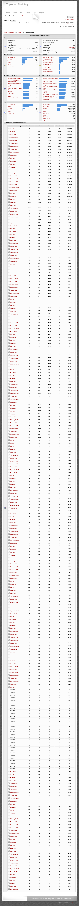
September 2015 (13, 505)
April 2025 (11, 167)
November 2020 (13, 322)
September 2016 (13, 469)
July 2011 (11, 652)
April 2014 (11, 555)
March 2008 (12, 851)
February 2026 (13, 137)
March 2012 (12, 628)
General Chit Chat (47, 59)
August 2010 (12, 684)
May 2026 (11, 129)
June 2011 (12, 655)
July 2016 (11, 475)
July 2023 (11, 228)
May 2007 (11, 880)
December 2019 (13, 355)
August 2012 (12, 614)
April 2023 (11, 237)
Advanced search (70, 19)
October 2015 (12, 502)
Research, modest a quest (14, 83)
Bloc (41, 898)
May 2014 (11, 552)
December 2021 (13, 284)
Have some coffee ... (48, 81)
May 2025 (11, 164)
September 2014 (13, 540)
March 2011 (12, 663)
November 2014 (13, 534)
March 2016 (12, 487)
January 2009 (12, 821)
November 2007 (13, 863)
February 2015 (13, 525)
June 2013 (12, 584)
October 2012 (12, 608)
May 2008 (11, 845)
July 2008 (11, 839)
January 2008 (12, 857)
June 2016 (12, 478)
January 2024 (12, 211)
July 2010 (11, 687)
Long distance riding (48, 62)
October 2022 (12, 255)
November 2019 (13, 358)
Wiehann (10, 59)
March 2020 (12, 346)
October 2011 (12, 643)
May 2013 (11, 587)
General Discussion (47, 64)
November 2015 (13, 499)
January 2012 (12, 634)
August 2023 (12, 226)
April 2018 (11, 414)
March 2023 (12, 240)
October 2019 (12, 361)
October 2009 (12, 795)
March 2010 (12, 780)
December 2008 (13, 824)
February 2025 (13, 173)
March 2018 (12, 417)
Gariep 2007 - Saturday (48, 96)
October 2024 (12, 184)
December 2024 (13, 179)
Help (21, 12)
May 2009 (11, 810)
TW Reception (11, 60)
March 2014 (12, 558)
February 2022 (13, 278)
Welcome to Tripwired (48, 57)
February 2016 (13, 490)
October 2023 (12, 220)
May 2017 (11, 446)
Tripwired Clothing (17, 4)
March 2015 (12, 522)
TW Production (11, 57)
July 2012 (11, 616)
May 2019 (11, 375)
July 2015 (11, 511)
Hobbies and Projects (48, 71)
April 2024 (11, 202)
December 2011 (13, 637)
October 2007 (12, 866)
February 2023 (13, 243)
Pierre (9, 64)
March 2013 (12, 593)
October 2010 (12, 678)
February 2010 (13, 783)
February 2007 (13, 889)
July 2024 (11, 193)
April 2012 (11, 625)
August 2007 (12, 871)
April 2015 (11, 519)
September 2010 (13, 681)
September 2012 (13, 611)
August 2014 (12, 543)
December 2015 (13, 496)
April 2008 (11, 848)
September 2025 (13, 152)
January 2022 (12, 281)
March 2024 (12, 205)
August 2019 (12, 367)
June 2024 (12, 196)
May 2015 (11, 517)
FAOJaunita (45, 116)
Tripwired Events (47, 69)
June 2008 (12, 842)
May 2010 (11, 774)
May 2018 (11, 411)
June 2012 (12, 619)
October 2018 (12, 396)
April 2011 (11, 661)
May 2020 (11, 340)
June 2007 (12, 877)
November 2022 (13, 252)
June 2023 (12, 231)
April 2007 (11, 883)
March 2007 (12, 886)
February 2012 (13, 631)
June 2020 (12, 337)
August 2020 (12, 331)
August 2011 (12, 649)
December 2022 (13, 249)
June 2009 (12, 807)
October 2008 (12, 830)
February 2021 (13, 314)
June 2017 (12, 443)
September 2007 (13, 869)
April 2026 (11, 131)
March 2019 (12, 381)
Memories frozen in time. (49, 60)
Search (28, 12)
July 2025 (11, 158)
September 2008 (13, 833)
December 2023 (13, 214)
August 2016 (12, 472)
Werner (44, 115)
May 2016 (11, 481)
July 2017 (11, 440)
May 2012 (11, 622)
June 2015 (12, 514)
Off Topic (45, 66)
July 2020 (11, 334)
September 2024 (13, 187)
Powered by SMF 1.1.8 (48, 898)
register (22, 15)
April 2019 (11, 378)
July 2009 (11, 804)
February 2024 (13, 208)
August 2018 (12, 402)
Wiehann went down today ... (15, 78)
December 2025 (13, 143)
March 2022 (12, 275)
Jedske (9, 62)
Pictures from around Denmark (50, 94)
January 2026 (12, 140)
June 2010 (12, 771)
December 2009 (13, 789)
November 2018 (13, 393)
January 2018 (12, 422)
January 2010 (12, 786)
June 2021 (12, 302)
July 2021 (11, 299)
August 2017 (12, 437)
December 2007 (13, 860)
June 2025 (12, 161)
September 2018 (13, 399)
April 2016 (11, 484)
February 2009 (13, 819)
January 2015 (12, 528)
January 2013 (12, 599)
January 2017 (12, 458)
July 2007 (11, 874)
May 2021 (11, 305)
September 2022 (13, 258)
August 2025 (12, 155)
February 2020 (13, 349)
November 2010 (13, 675)
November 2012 (13, 605)
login (18, 15)
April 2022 (11, 273)
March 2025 (12, 170)
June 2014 (12, 549)
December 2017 (13, 425)
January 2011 (12, 669)
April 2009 (11, 813)
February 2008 (13, 854)
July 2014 (11, 546)
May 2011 (11, 658)
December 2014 (13, 531)
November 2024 (13, 181)
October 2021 (12, 290)
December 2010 (13, 672)
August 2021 (12, 296)
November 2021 (13, 287)
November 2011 (13, 640)
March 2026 (12, 134)
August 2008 (12, 836)
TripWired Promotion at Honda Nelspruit (13, 81)
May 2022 (11, 270)
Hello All (10, 91)
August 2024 (12, 190)
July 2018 (11, 405)
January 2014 (12, 564)
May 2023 (11, 234)
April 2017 (11, 449)
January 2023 (12, 246)
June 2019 (12, 372)
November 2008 (13, 827)
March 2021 (12, 311)
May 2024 (11, 199)
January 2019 (12, 387)
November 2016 (13, 464)
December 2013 (13, 567)
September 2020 (13, 328)
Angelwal (45, 120)
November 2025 (13, 146)
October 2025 (12, 149)
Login (34, 12)
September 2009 (13, 798)
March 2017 (12, 452)
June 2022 (12, 267)
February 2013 (13, 596)
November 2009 (13, 792)
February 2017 (13, 455)
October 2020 (12, 325)
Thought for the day (12, 85)
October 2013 (12, 572)
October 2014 (12, 537)
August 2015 (12, 508)
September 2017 (13, 434)
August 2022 (12, 261)
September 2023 (13, 223)
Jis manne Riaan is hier (13, 98)
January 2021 (12, 317)
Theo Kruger (70, 24)
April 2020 (11, 343)
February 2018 (13, 419)
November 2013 (13, 569)
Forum (15, 12)
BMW (44, 73)
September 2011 (13, 646)
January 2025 (12, 176)
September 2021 (13, 293)
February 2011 (13, 666)
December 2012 (13, 602)
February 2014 (13, 561)
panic (73, 902)
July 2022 (11, 264)
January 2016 (12, 493)
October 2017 (12, 431)
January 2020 (12, 352)
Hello (9, 86)
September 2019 (13, 364)
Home (8, 12)
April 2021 (11, 308)
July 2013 (11, 581)
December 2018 (13, 390)
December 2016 (13, 461)
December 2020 (13, 320)
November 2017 (13, 428)
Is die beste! (11, 93)
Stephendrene (46, 118)
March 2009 (12, 816)
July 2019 (11, 369)
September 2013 (13, 575)
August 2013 (12, 578)
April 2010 (11, 777)
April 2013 (11, 590)
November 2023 (13, 217)
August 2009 (12, 801)
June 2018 (12, 408)
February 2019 (13, 384)
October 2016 (12, 467)
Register (41, 12)
